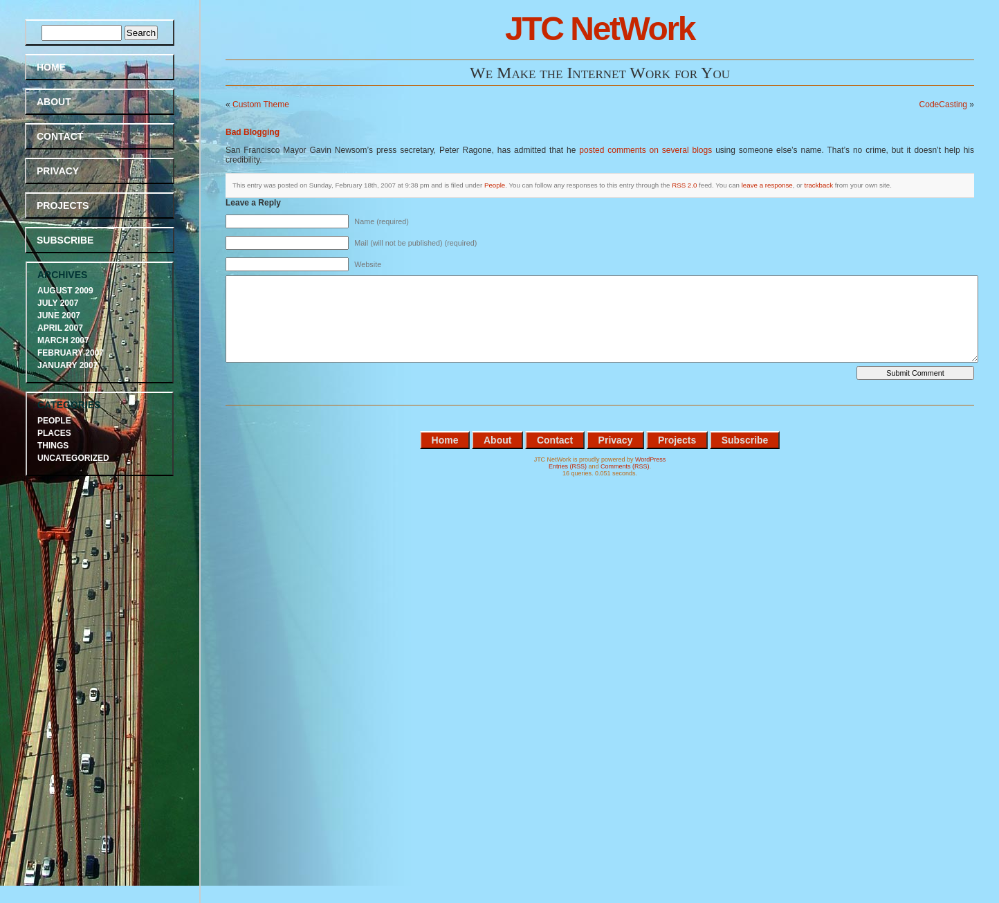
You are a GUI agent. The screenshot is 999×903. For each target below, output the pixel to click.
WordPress (650, 459)
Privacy (58, 170)
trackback (818, 185)
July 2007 (57, 303)
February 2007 (70, 353)
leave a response (767, 185)
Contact (60, 136)
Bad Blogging (252, 132)
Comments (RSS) (625, 466)
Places (54, 433)
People (494, 185)
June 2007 (58, 315)
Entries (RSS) (568, 466)
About (54, 101)
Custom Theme (260, 104)
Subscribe (65, 240)
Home (51, 67)
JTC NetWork (600, 28)
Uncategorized (73, 458)
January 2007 (67, 365)
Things (52, 445)
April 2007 (60, 328)
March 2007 (63, 340)
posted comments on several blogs (645, 150)
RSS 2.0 (684, 185)
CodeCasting (943, 104)
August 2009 (65, 290)
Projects (63, 205)
